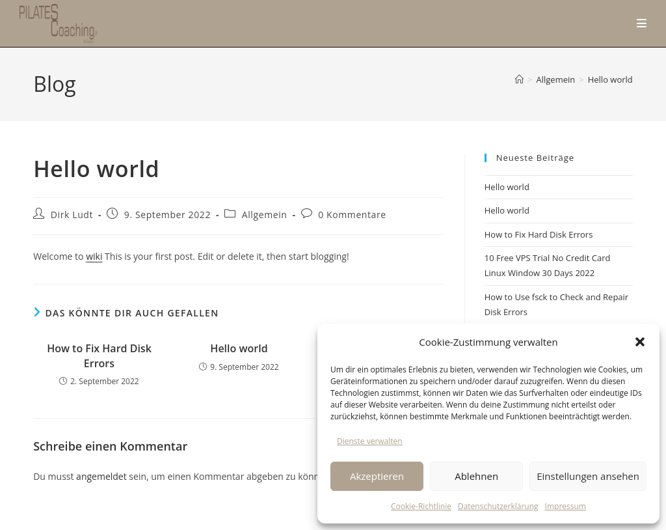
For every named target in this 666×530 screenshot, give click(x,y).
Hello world (610, 79)
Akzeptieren (377, 475)
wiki (94, 256)
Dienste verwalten (370, 441)
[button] (639, 341)
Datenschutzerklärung (498, 506)
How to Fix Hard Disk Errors (99, 355)
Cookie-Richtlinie (421, 506)
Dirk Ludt (72, 214)
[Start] (519, 79)
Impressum (565, 506)
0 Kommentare (352, 214)
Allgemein (264, 214)
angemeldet (101, 476)
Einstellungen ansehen (588, 475)
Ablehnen (476, 475)
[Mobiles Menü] (642, 23)
